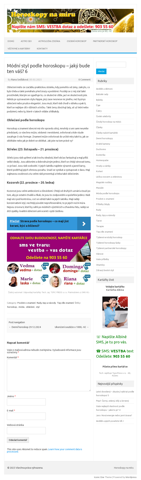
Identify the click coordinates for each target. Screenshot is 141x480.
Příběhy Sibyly (103, 204)
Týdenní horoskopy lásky (108, 243)
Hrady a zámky (103, 166)
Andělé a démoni (104, 89)
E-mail (11, 410)
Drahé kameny (103, 144)
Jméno (11, 396)
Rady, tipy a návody (46, 303)
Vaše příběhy (102, 259)
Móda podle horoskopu (107, 193)
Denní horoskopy (104, 138)
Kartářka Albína (115, 290)
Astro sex (26, 41)
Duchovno (101, 149)
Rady (98, 210)
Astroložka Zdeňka (49, 41)
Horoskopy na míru (124, 467)
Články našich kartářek (107, 133)
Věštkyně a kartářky (19, 49)
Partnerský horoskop (105, 41)
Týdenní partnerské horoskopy (111, 248)
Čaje (98, 105)
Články (99, 127)
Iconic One (99, 477)
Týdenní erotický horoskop (109, 237)
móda (21, 307)
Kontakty (42, 49)
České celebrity (103, 116)
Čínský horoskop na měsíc (108, 122)
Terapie (100, 226)
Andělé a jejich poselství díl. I (110, 421)
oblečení (30, 307)
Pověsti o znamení (26, 303)
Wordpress (131, 477)
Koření (99, 171)
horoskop (12, 307)
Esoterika (100, 155)
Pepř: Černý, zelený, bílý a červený (112, 401)
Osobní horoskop (76, 41)
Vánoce (99, 254)
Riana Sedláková (19, 79)
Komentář (13, 357)
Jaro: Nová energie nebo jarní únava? (114, 415)
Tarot (99, 220)
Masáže (100, 188)
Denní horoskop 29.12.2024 (25, 327)
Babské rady (102, 94)
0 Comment (85, 79)
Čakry (99, 111)
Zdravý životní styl (105, 270)
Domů (11, 41)
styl (37, 307)
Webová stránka (15, 425)
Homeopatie (102, 160)
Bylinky (99, 100)
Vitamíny (100, 265)
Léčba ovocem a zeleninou (109, 177)
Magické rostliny (104, 182)
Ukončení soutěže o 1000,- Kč (72, 327)
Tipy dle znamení (65, 303)
